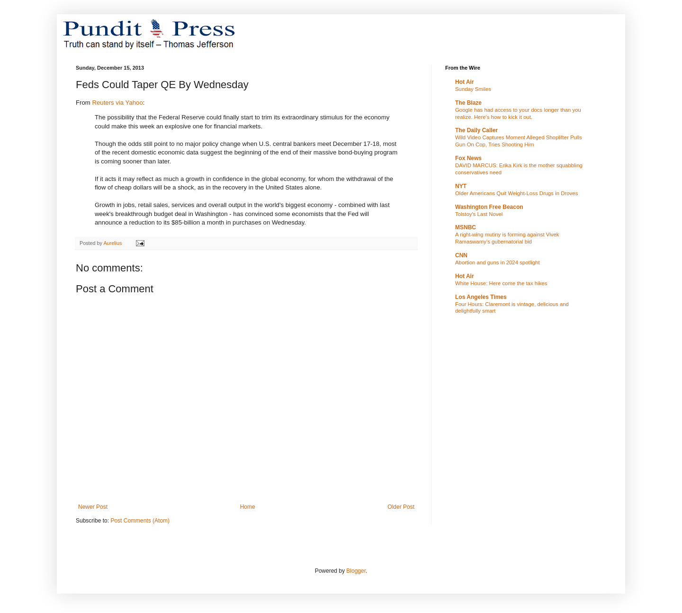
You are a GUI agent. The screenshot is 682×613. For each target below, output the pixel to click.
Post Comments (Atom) (140, 520)
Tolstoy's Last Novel (479, 214)
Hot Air (464, 82)
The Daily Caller (476, 130)
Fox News (468, 158)
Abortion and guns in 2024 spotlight (497, 262)
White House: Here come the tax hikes (501, 283)
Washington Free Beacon (489, 207)
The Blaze (468, 102)
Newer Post (93, 507)
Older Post (400, 507)
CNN (461, 255)
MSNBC (465, 227)
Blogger (356, 571)
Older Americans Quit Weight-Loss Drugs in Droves (516, 193)
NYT (461, 186)
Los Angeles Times (481, 297)
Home (247, 507)
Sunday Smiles (473, 89)
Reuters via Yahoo (117, 102)
